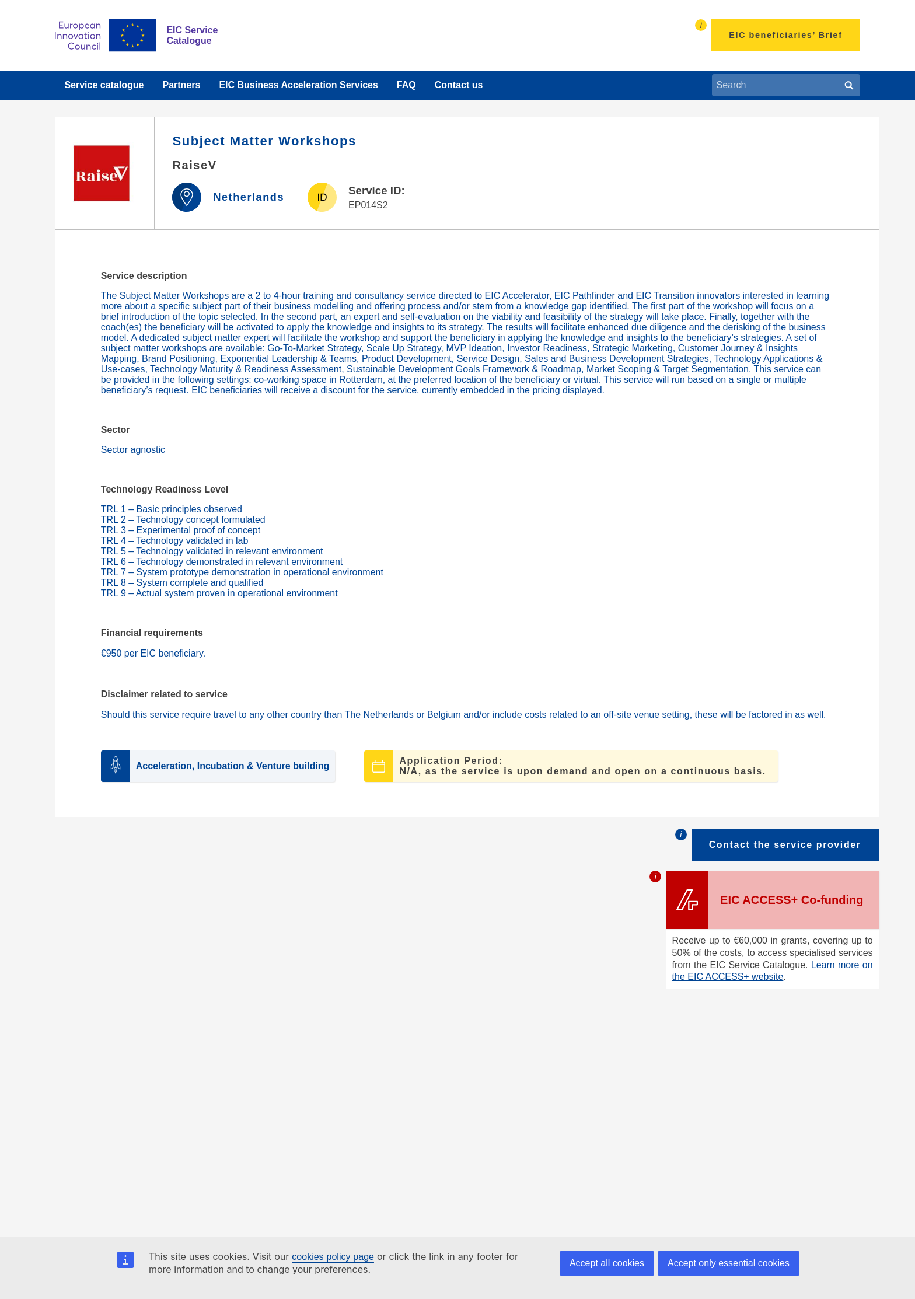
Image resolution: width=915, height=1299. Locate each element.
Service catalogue (104, 85)
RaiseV (194, 165)
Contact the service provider (785, 845)
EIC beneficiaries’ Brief (785, 35)
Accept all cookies (607, 1263)
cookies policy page (333, 1257)
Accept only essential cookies (729, 1263)
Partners (181, 85)
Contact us (459, 85)
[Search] (849, 85)
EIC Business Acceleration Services (298, 85)
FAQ (406, 85)
